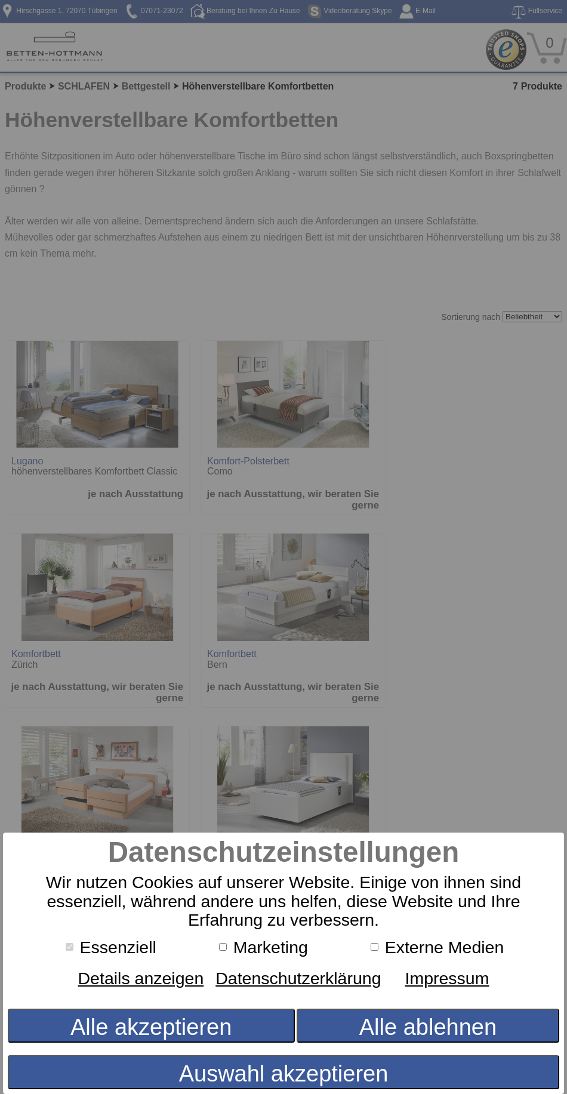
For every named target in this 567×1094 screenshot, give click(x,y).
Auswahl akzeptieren (284, 1073)
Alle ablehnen (428, 1027)
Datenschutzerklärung (298, 978)
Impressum (447, 978)
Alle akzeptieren (151, 1027)
